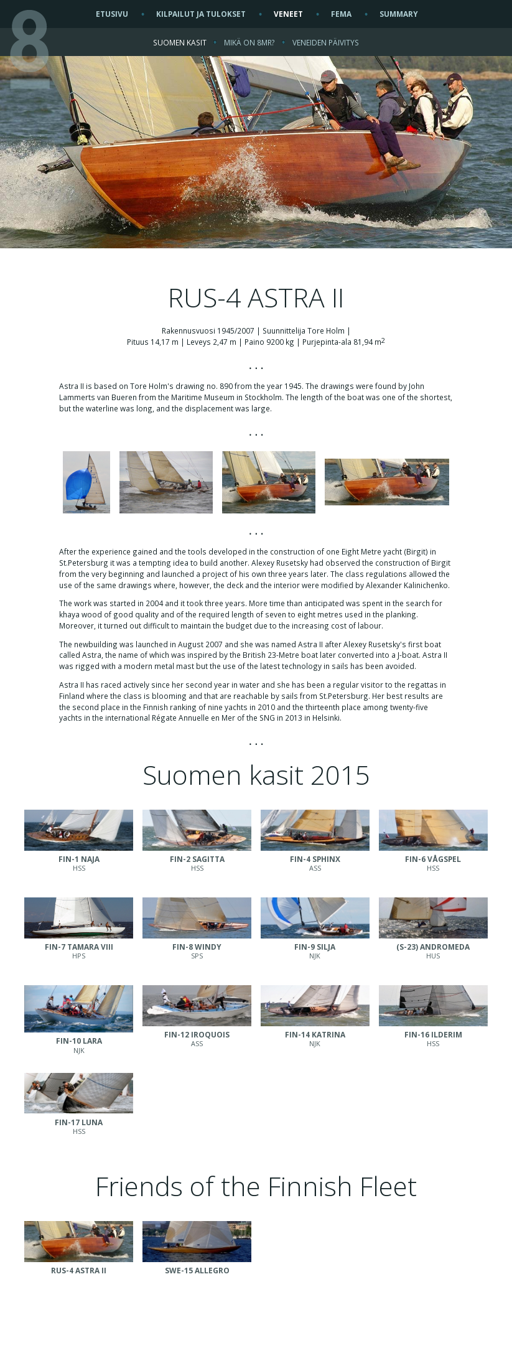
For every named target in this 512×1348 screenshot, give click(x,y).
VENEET (288, 14)
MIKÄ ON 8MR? (249, 42)
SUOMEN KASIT (180, 42)
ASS (315, 859)
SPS (196, 946)
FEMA (341, 14)
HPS (78, 946)
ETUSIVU (112, 14)
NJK (315, 946)
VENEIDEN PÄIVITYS (325, 42)
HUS (433, 946)
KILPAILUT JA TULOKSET (201, 14)
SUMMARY (398, 14)
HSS (78, 859)
